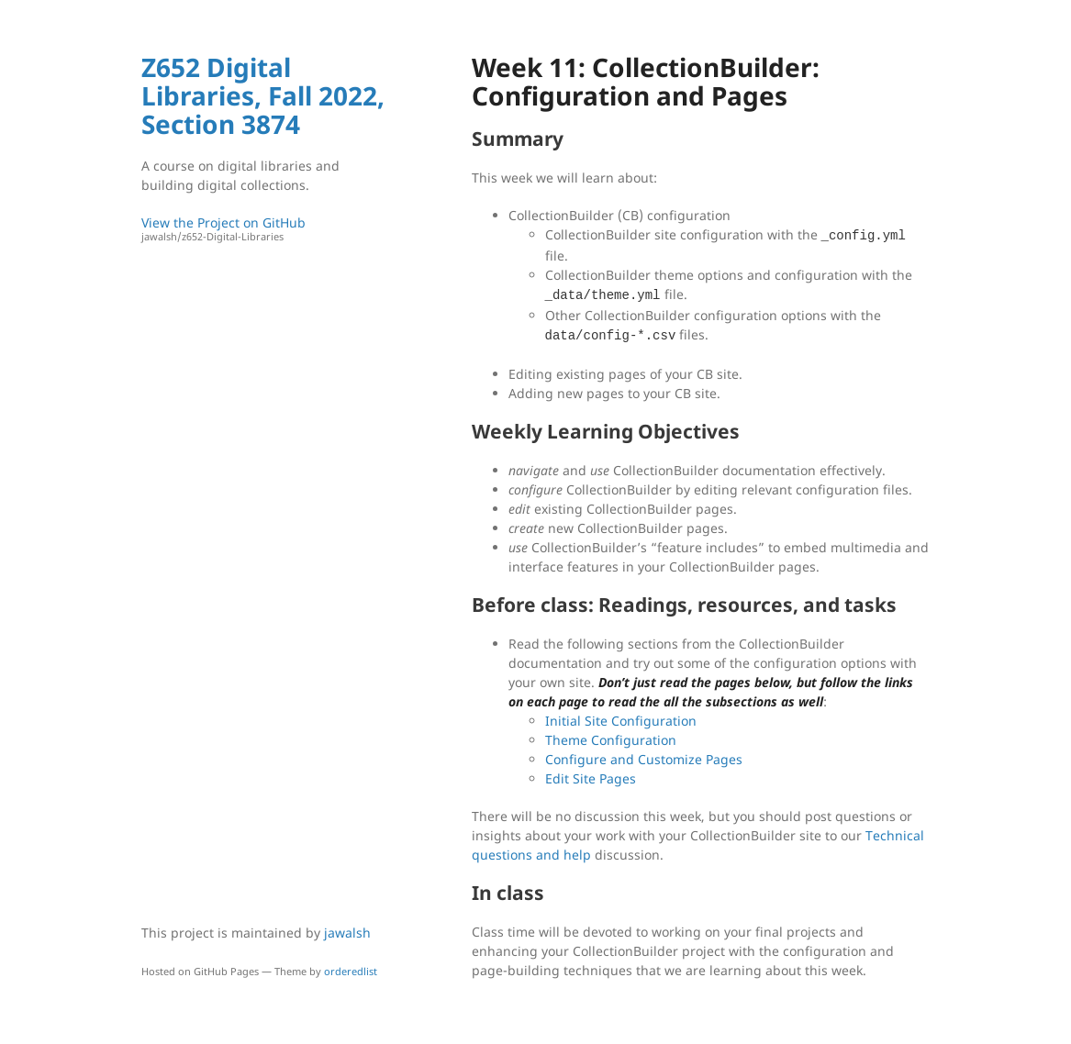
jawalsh (347, 932)
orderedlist (350, 971)
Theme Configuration (610, 740)
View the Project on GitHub (265, 229)
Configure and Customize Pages (643, 759)
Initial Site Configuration (621, 720)
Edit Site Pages (590, 778)
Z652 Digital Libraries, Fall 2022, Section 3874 (263, 95)
